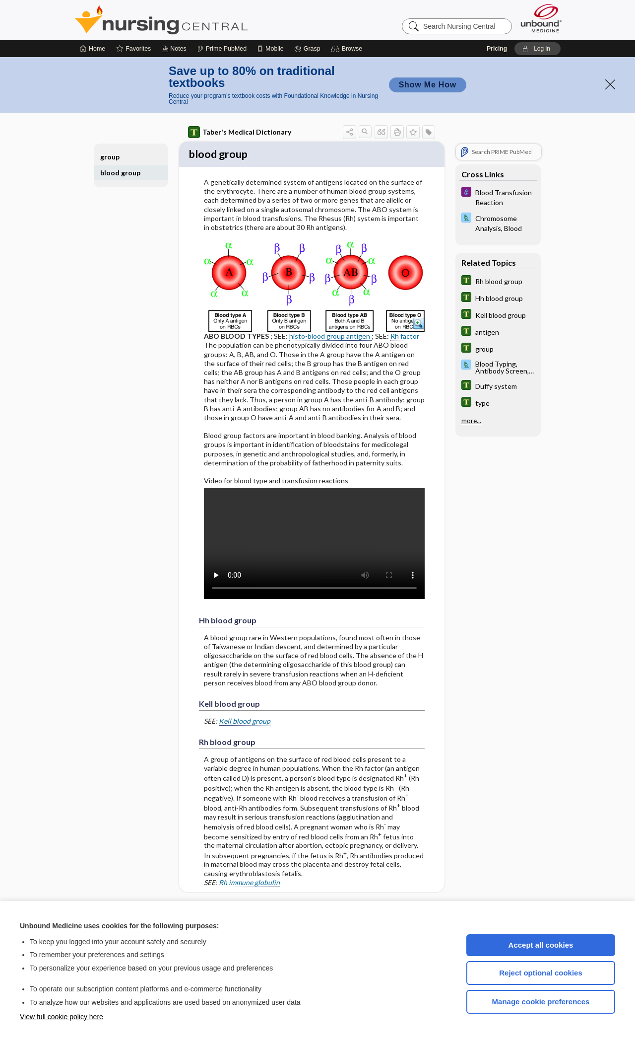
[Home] (92, 48)
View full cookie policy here (61, 1017)
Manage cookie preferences (541, 1001)
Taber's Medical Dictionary (239, 132)
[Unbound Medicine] (541, 18)
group (110, 156)
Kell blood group (244, 722)
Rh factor (404, 337)
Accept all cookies (540, 945)
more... (471, 421)
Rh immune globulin (249, 884)
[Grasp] (307, 48)
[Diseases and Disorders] (498, 197)
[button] (348, 48)
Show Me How (427, 84)
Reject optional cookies (540, 973)
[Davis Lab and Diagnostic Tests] (498, 222)
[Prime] (222, 48)
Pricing (497, 48)
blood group (120, 172)
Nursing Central (198, 20)
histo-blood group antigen (330, 337)
